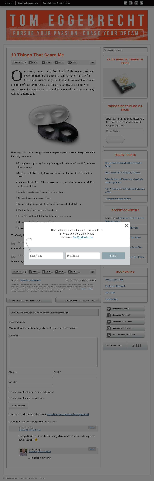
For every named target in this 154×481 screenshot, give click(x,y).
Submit (113, 255)
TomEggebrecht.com (83, 237)
